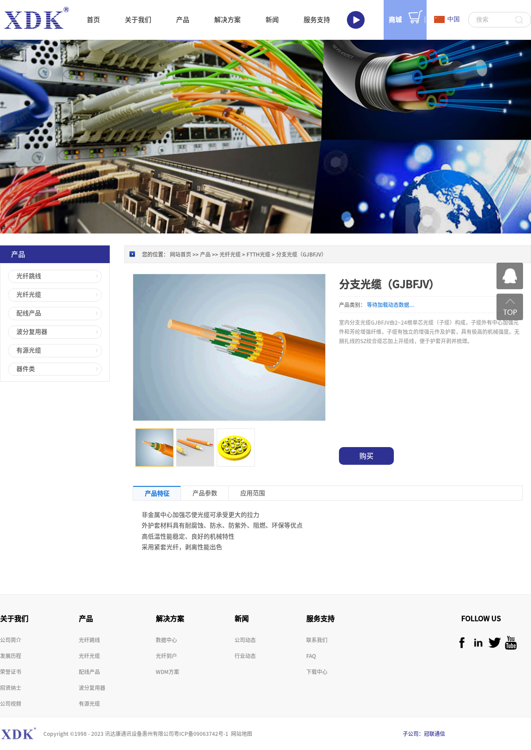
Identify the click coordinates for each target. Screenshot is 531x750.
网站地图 (240, 733)
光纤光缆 (230, 254)
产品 (205, 254)
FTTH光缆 (258, 254)
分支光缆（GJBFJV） (301, 254)
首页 (93, 19)
